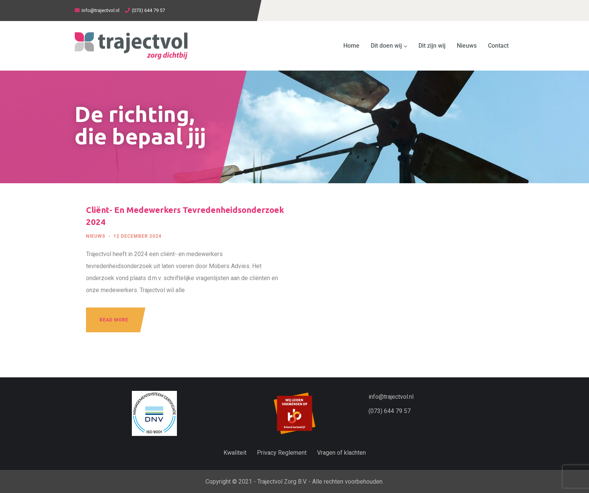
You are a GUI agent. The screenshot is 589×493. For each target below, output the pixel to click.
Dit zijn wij (432, 45)
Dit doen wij (389, 45)
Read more (114, 320)
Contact (498, 45)
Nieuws (467, 45)
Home (351, 45)
